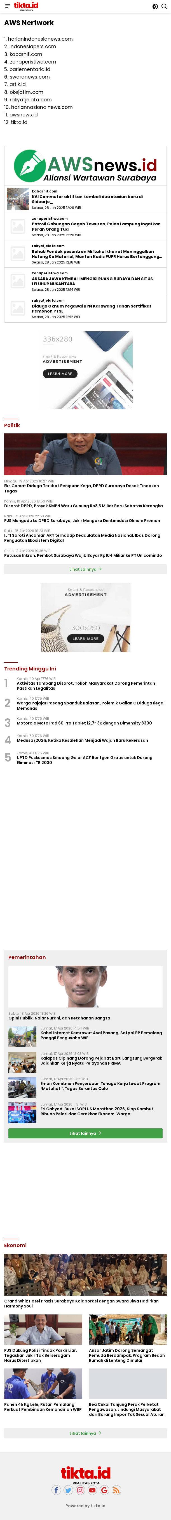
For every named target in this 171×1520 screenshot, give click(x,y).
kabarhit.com (44, 191)
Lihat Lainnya (85, 569)
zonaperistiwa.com (50, 218)
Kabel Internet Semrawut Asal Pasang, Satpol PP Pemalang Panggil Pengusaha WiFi (101, 1035)
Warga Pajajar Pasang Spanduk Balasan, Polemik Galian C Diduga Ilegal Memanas (91, 706)
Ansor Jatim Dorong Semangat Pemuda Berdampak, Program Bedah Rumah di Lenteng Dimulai (127, 1355)
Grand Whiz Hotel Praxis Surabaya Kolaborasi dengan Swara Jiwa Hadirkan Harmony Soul (81, 1304)
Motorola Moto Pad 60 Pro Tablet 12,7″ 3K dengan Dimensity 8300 (84, 723)
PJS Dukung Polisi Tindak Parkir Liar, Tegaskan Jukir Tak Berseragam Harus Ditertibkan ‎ (40, 1355)
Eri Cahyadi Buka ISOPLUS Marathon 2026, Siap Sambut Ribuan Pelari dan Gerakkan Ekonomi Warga (97, 1111)
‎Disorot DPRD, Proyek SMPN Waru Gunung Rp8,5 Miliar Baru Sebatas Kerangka (83, 505)
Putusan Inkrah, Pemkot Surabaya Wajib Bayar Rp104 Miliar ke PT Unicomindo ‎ (83, 555)
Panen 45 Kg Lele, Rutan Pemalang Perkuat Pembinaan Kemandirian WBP (43, 1407)
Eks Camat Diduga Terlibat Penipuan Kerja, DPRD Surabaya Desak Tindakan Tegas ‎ (81, 488)
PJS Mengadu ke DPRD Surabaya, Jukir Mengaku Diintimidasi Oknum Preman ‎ (82, 520)
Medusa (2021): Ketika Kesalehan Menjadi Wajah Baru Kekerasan (82, 740)
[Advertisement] (86, 1190)
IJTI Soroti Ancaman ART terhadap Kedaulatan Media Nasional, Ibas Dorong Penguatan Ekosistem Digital (82, 538)
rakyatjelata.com (48, 246)
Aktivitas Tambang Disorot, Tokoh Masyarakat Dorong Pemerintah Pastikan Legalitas (86, 686)
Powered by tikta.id (85, 1506)
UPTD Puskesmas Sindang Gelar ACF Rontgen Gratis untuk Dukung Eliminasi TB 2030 (85, 760)
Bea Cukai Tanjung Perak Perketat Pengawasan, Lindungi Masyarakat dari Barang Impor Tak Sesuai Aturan (127, 1409)
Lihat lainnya (85, 1133)
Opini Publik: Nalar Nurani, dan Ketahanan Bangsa (59, 1018)
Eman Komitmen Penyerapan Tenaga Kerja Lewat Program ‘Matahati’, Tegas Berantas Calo (100, 1086)
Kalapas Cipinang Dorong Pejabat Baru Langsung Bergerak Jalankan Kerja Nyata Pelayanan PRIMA (101, 1061)
